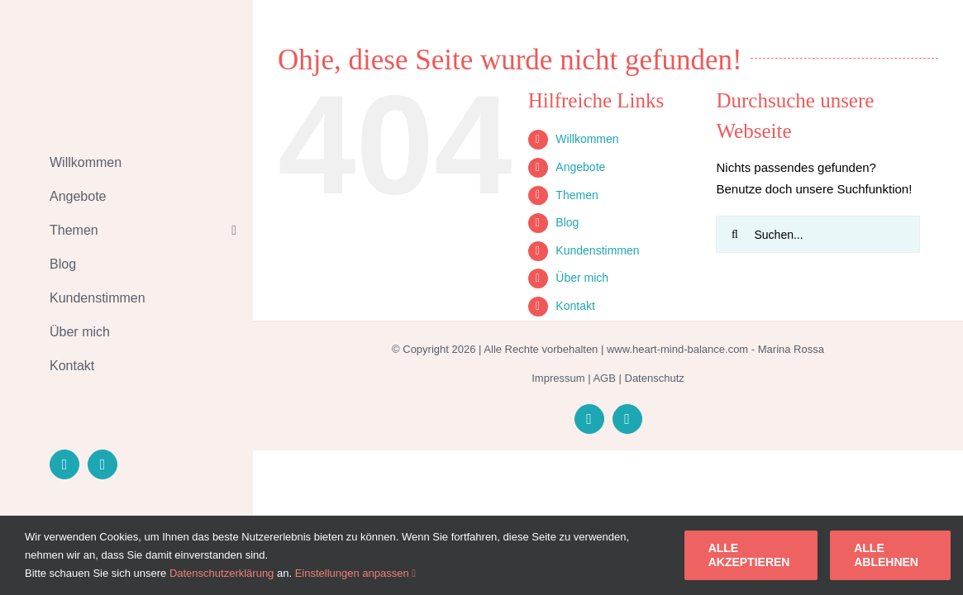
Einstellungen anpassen (355, 573)
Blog (567, 222)
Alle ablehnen (886, 555)
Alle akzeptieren (749, 555)
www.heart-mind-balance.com (677, 349)
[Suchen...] (817, 234)
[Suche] (734, 234)
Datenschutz (654, 378)
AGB (604, 378)
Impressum (558, 378)
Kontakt (574, 305)
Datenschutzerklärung (221, 573)
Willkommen (586, 138)
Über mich (581, 277)
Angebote (580, 167)
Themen (576, 195)
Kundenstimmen (597, 250)
